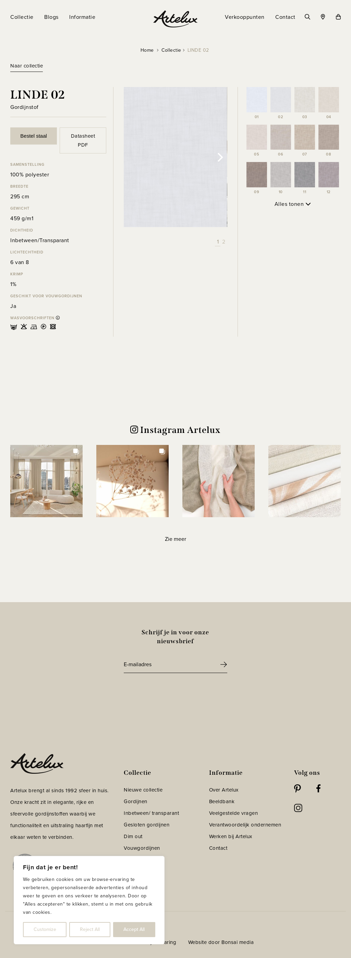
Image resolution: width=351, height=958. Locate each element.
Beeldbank (222, 801)
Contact (218, 848)
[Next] (219, 157)
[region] (89, 900)
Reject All (90, 929)
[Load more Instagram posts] (175, 539)
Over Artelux (224, 790)
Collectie (171, 50)
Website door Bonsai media (221, 942)
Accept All (134, 929)
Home (147, 50)
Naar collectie (26, 66)
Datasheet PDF (83, 140)
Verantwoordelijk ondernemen (245, 825)
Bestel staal (33, 136)
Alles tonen (293, 204)
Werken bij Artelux (230, 836)
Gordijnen (135, 801)
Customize (45, 929)
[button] (46, 481)
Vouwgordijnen (142, 848)
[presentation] (176, 692)
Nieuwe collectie (143, 790)
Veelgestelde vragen (233, 813)
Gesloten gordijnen (146, 825)
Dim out (133, 836)
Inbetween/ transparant (151, 813)
